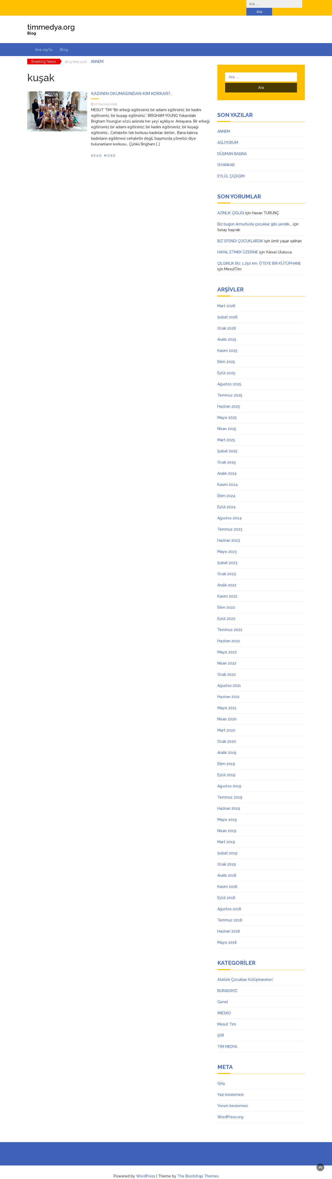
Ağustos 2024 (229, 510)
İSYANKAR (226, 157)
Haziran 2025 (228, 399)
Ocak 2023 (226, 566)
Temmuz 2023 (229, 521)
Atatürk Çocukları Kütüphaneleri (245, 972)
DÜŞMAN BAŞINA (232, 146)
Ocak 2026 (226, 320)
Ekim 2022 (226, 600)
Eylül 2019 (226, 767)
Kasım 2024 (227, 477)
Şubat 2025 (227, 443)
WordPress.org (230, 1109)
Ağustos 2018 (229, 901)
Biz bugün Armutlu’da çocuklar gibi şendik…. (254, 216)
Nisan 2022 (226, 655)
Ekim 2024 (226, 488)
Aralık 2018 (226, 868)
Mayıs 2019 (227, 812)
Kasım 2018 (227, 879)
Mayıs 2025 (227, 410)
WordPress (145, 1168)
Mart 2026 (226, 298)
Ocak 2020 (226, 734)
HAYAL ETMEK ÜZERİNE (237, 244)
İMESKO (224, 1005)
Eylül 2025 (226, 365)
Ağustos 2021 (229, 678)
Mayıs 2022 (227, 644)
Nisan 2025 (226, 421)
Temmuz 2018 (229, 912)
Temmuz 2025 (229, 387)
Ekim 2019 (226, 756)
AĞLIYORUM (227, 135)
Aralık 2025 (226, 332)
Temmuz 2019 (229, 789)
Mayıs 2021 (227, 700)
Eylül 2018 (226, 890)
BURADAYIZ (227, 983)
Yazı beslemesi (230, 1087)
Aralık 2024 (227, 466)
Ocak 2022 (226, 667)
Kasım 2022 (227, 588)
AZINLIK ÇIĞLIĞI (230, 205)
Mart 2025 (226, 432)
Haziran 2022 (228, 633)
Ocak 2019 (226, 856)
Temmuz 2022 (229, 622)
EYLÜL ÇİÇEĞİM (231, 168)
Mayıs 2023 (227, 544)
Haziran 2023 (228, 533)
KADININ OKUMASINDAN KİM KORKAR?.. (131, 85)
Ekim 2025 (226, 354)
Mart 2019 (226, 834)
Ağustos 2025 (229, 376)
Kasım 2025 (227, 343)
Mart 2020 (226, 722)
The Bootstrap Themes (198, 1168)
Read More (103, 148)
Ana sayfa (43, 42)
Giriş (221, 1076)
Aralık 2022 (226, 577)
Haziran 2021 (228, 689)
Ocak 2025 (226, 454)
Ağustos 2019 (229, 778)
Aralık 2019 (226, 745)
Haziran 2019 (228, 801)
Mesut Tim (226, 1016)
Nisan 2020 (227, 711)
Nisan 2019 (226, 823)
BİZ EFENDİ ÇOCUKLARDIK (240, 233)
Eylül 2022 (226, 611)
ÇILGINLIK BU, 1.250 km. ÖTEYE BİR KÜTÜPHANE (259, 255)
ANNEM (97, 54)
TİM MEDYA (227, 1039)
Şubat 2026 (227, 309)
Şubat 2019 (227, 845)
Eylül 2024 (226, 499)
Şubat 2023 (227, 555)
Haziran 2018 (228, 923)
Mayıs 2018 (227, 935)
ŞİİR (220, 1028)
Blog (64, 42)
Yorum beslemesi (232, 1098)
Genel (222, 994)
